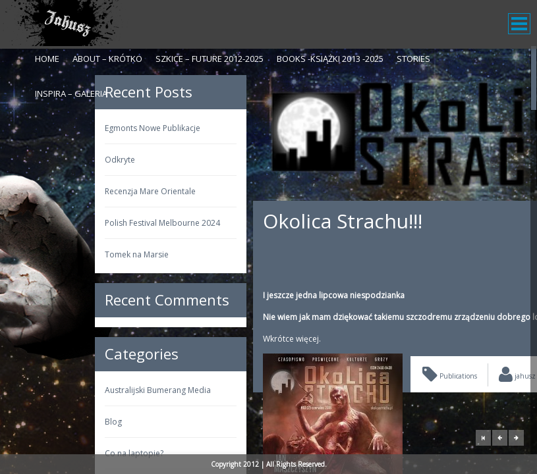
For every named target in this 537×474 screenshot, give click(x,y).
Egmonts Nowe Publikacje (66, 128)
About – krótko (107, 59)
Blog (27, 421)
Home (47, 59)
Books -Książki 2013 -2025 (330, 59)
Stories (413, 59)
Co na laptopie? (47, 453)
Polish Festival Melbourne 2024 (76, 222)
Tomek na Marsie (50, 254)
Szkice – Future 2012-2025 (209, 59)
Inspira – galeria (71, 93)
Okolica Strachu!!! (256, 220)
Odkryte (33, 159)
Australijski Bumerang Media (71, 390)
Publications (363, 376)
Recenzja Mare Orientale (63, 191)
